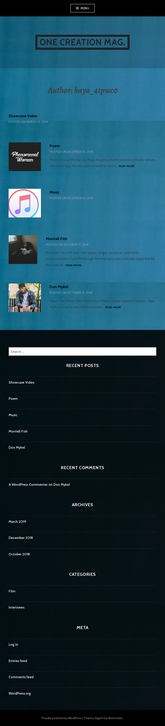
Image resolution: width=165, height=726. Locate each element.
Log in (13, 644)
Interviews (16, 607)
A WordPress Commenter (28, 484)
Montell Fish (56, 238)
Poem (55, 146)
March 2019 (17, 522)
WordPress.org (20, 693)
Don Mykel (59, 286)
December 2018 (21, 538)
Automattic (115, 718)
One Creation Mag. (82, 42)
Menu (85, 8)
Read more (126, 166)
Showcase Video (23, 116)
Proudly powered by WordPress (62, 718)
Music (54, 192)
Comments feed (21, 677)
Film (12, 591)
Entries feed (18, 661)
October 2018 (19, 554)
